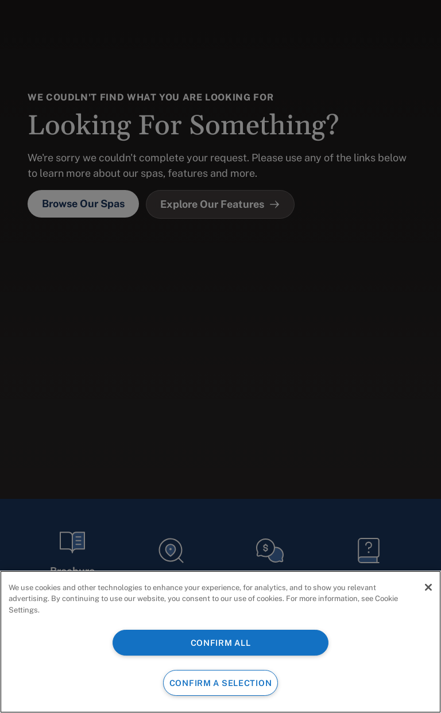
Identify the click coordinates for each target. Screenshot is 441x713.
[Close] (428, 587)
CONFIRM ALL (221, 643)
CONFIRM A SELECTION (220, 683)
